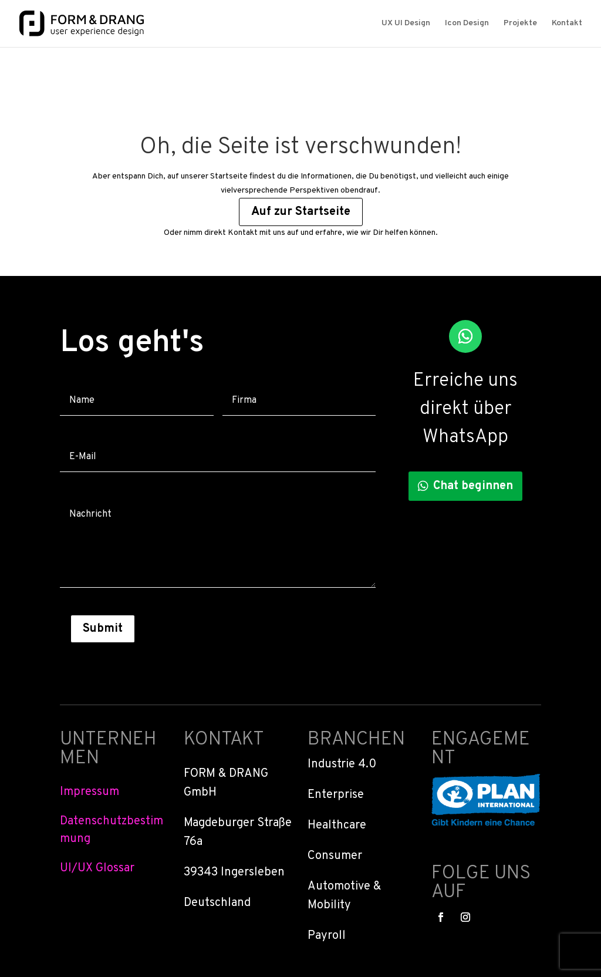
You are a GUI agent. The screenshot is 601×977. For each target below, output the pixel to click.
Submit (103, 628)
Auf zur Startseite (300, 212)
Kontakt (567, 23)
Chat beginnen (473, 486)
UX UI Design (405, 23)
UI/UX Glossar (97, 868)
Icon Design (467, 23)
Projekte (520, 23)
